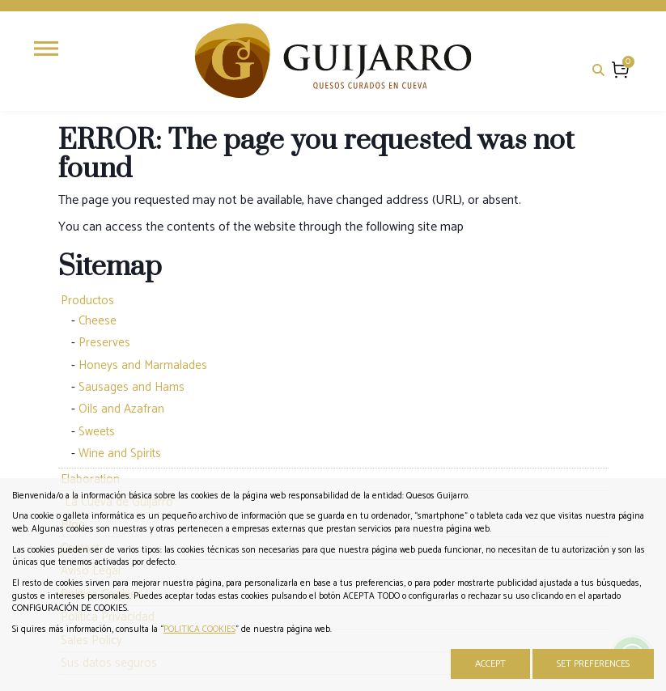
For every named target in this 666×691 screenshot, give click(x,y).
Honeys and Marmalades (142, 365)
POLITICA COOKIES (199, 629)
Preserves (104, 343)
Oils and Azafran (121, 409)
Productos (87, 300)
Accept (490, 664)
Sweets (96, 432)
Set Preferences (593, 664)
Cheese (97, 321)
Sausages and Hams (131, 387)
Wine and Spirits (119, 453)
